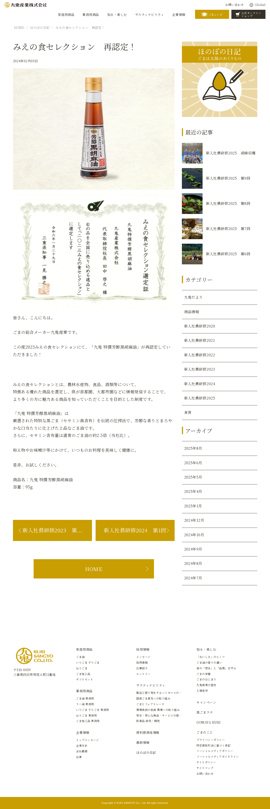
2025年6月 (193, 462)
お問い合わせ (234, 5)
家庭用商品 (84, 649)
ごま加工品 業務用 (87, 721)
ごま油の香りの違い (209, 662)
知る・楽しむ (206, 649)
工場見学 (202, 690)
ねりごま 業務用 (86, 715)
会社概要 (81, 751)
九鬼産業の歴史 (206, 685)
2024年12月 (194, 520)
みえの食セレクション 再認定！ (80, 27)
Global (260, 5)
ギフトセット (84, 679)
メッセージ (143, 657)
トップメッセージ (87, 740)
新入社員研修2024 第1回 (135, 530)
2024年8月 (193, 563)
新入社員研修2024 (199, 383)
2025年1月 (193, 506)
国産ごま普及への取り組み (153, 698)
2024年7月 (193, 578)
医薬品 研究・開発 (148, 721)
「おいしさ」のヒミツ (210, 657)
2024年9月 (193, 549)
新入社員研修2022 (199, 354)
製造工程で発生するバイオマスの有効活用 (163, 693)
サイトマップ (204, 768)
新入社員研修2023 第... (52, 530)
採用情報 (142, 649)
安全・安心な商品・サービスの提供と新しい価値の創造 (171, 715)
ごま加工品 (83, 674)
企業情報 (82, 732)
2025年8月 (193, 448)
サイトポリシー (206, 762)
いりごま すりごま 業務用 (92, 710)
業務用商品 (84, 691)
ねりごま (81, 668)
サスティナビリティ (150, 685)
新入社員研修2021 (199, 340)
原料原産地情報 (147, 732)
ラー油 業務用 (85, 704)
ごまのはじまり (206, 679)
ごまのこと (204, 732)
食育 (188, 412)
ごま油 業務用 (85, 698)
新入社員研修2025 (199, 398)
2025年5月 (193, 477)
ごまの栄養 (203, 674)
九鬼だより (193, 297)
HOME (19, 27)
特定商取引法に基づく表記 (213, 745)
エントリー (143, 674)
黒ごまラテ (204, 712)
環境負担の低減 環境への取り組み (158, 710)
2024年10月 (194, 534)
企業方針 (81, 745)
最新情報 (142, 742)
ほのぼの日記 (40, 27)
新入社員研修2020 (199, 326)
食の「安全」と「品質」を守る (216, 668)
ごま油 (80, 657)
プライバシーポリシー (210, 740)
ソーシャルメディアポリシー (214, 751)
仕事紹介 (142, 668)
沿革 (79, 757)
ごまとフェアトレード (150, 704)
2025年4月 (193, 491)
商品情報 (191, 311)
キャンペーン (206, 702)
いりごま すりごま (87, 662)
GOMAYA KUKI (208, 722)
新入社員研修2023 (199, 369)
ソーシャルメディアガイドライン (217, 756)
